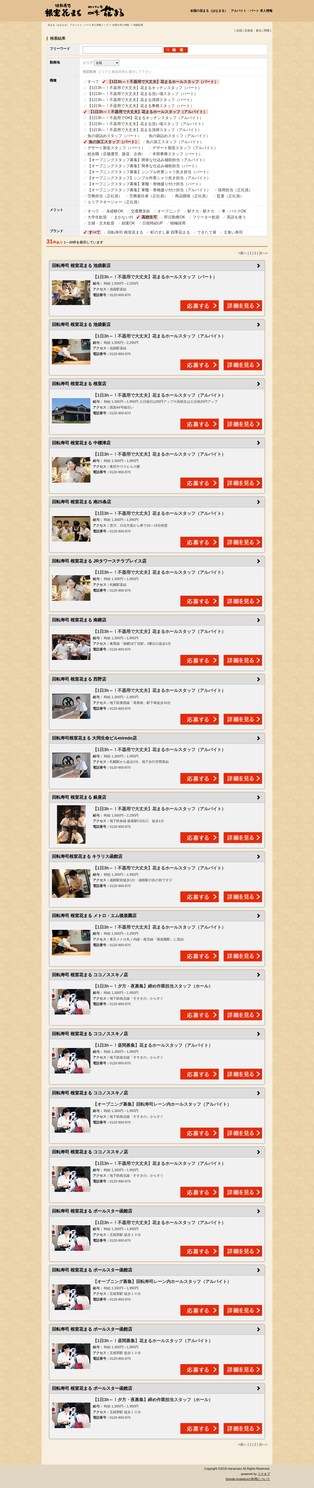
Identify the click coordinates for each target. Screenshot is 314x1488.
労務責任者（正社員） (148, 196)
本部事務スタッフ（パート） (177, 154)
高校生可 (149, 217)
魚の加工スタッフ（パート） (114, 142)
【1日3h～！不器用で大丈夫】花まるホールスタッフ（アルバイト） (148, 112)
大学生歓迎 (97, 217)
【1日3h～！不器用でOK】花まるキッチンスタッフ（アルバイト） (145, 118)
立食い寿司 (233, 232)
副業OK (128, 223)
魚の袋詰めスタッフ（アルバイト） (179, 136)
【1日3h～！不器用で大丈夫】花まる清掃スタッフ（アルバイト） (145, 130)
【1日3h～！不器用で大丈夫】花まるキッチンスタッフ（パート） (145, 88)
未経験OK (114, 211)
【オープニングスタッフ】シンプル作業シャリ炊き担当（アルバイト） (149, 178)
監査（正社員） (230, 196)
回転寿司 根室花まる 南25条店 (81, 501)
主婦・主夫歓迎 (101, 223)
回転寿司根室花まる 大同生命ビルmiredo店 (94, 738)
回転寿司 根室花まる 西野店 (79, 679)
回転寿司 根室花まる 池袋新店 (81, 265)
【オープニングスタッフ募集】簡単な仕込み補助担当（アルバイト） (147, 160)
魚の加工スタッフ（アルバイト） (175, 142)
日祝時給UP (152, 223)
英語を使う (236, 217)
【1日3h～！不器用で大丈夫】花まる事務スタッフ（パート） (141, 106)
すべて (93, 82)
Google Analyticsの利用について (248, 1479)
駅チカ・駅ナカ (201, 211)
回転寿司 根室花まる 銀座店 (79, 797)
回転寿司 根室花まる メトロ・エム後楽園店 (94, 915)
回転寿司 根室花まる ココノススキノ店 (90, 974)
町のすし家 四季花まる (170, 232)
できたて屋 (206, 232)
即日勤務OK (174, 217)
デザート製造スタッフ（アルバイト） (185, 148)
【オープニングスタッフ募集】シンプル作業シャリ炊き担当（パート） (149, 172)
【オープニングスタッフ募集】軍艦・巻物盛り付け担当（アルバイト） (149, 190)
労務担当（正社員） (105, 196)
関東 (267, 30)
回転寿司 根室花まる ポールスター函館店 (92, 1211)
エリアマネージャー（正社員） (114, 202)
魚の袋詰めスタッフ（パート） (114, 136)
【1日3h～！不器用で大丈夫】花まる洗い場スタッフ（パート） (143, 94)
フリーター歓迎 (206, 217)
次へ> (263, 253)
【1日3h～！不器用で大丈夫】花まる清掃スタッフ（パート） (141, 100)
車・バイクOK (234, 211)
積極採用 (178, 223)
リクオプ (263, 1474)
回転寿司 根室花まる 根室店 (79, 383)
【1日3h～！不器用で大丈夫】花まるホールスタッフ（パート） (162, 82)
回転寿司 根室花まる (125, 232)
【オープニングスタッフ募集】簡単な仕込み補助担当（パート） (143, 166)
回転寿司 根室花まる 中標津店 (81, 443)
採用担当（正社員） (235, 190)
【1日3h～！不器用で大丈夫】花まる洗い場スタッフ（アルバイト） (147, 124)
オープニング (168, 211)
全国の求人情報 (121, 25)
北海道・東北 (253, 30)
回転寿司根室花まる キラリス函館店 (87, 856)
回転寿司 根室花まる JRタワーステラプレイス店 (99, 561)
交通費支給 (140, 211)
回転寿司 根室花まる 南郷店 (79, 620)
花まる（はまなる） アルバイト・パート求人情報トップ (78, 25)
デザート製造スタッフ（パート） (116, 148)
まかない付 (123, 217)
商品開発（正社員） (192, 196)
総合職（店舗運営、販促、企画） (116, 154)
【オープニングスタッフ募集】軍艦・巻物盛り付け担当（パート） (145, 184)
